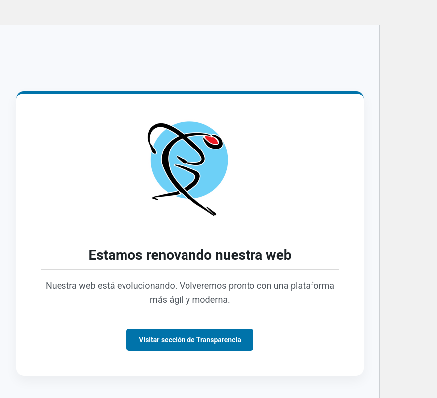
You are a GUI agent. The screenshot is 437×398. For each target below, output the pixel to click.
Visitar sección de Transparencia (190, 340)
